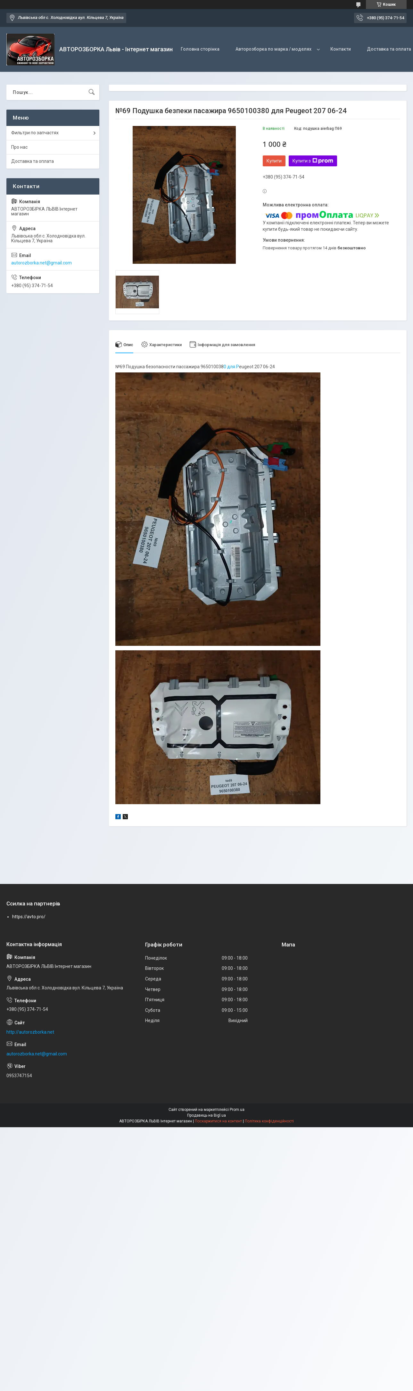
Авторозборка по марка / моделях (273, 49)
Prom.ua (237, 1109)
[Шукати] (91, 92)
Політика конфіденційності (269, 1121)
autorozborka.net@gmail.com (41, 262)
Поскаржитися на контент (218, 1121)
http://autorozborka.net (30, 1032)
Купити (274, 160)
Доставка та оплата (32, 161)
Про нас (19, 147)
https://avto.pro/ (28, 916)
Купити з (313, 161)
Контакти (340, 49)
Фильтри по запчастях (35, 132)
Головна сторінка (200, 49)
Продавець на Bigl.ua (206, 1115)
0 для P (231, 366)
